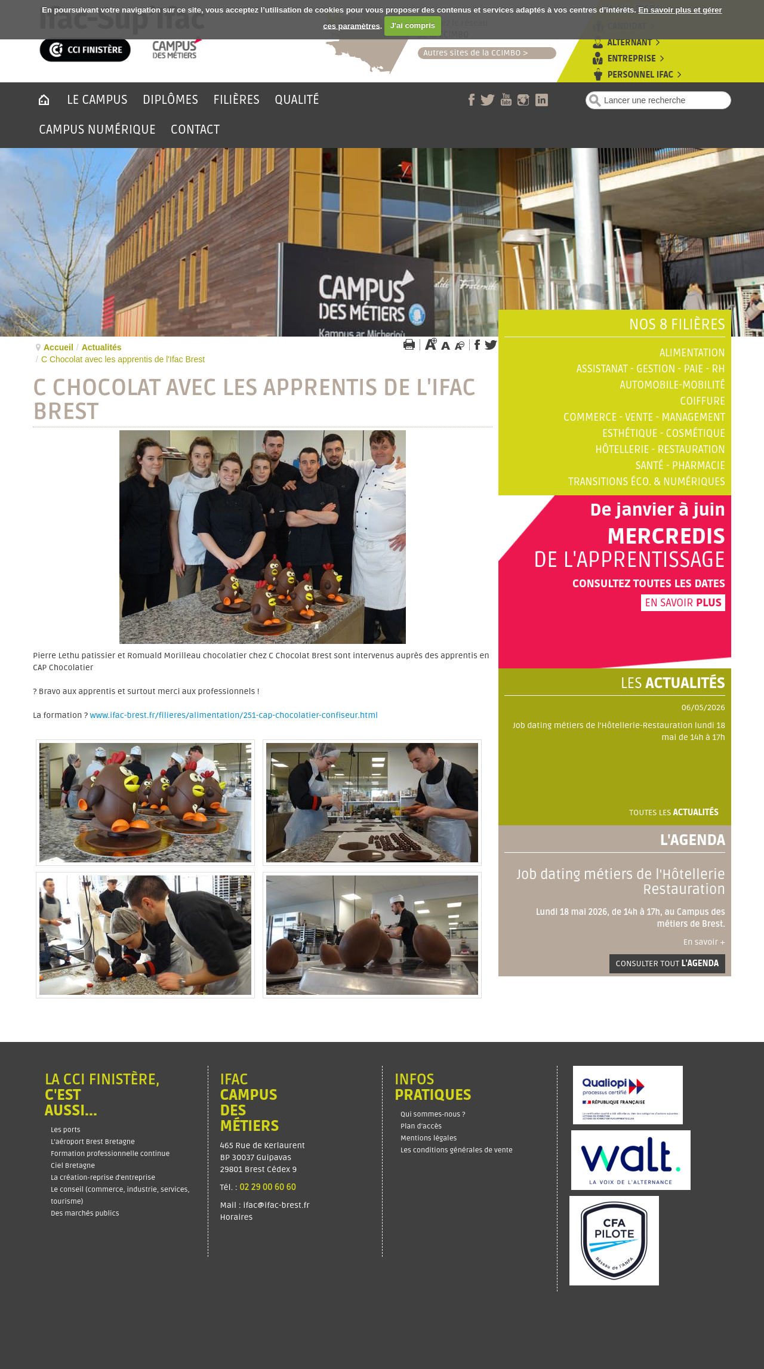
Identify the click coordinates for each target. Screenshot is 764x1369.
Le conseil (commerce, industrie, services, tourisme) (120, 1195)
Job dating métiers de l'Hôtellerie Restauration (621, 882)
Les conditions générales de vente (457, 1150)
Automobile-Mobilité (672, 385)
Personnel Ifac (641, 75)
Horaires (237, 1217)
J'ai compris (412, 25)
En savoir (683, 602)
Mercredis (666, 537)
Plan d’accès (421, 1126)
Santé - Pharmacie (680, 466)
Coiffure (702, 401)
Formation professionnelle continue (110, 1153)
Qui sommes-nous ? (433, 1114)
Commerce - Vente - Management (644, 417)
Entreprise (632, 59)
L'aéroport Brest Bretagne (93, 1141)
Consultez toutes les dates (648, 583)
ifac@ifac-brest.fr (276, 1205)
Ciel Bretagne (73, 1165)
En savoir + (704, 942)
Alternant (630, 43)
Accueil (58, 347)
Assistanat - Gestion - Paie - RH (651, 369)
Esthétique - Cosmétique (663, 433)
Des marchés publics (85, 1213)
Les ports (66, 1130)
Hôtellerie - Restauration (660, 449)
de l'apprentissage (629, 560)
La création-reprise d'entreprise (103, 1177)
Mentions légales (429, 1138)
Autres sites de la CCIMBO (469, 53)
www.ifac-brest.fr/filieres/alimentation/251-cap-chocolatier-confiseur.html (234, 715)
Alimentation (692, 353)
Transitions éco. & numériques (646, 482)
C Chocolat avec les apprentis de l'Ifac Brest (254, 400)
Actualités (102, 347)
